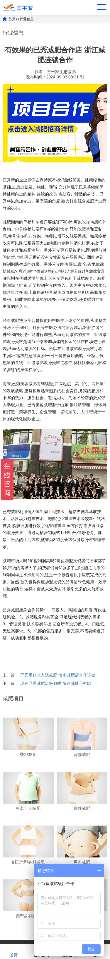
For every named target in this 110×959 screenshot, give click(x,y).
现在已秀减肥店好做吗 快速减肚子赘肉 (55, 683)
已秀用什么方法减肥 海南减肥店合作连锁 (57, 675)
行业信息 (27, 19)
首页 (12, 19)
